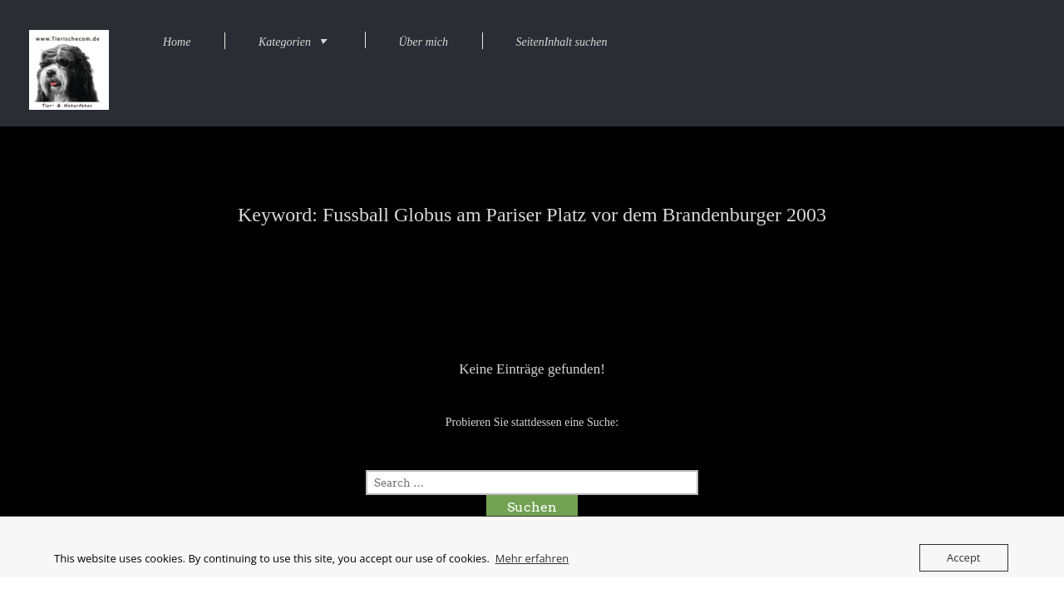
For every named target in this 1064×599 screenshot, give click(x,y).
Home (176, 42)
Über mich (423, 42)
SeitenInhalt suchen (561, 42)
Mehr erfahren (532, 558)
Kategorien (285, 42)
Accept (964, 557)
